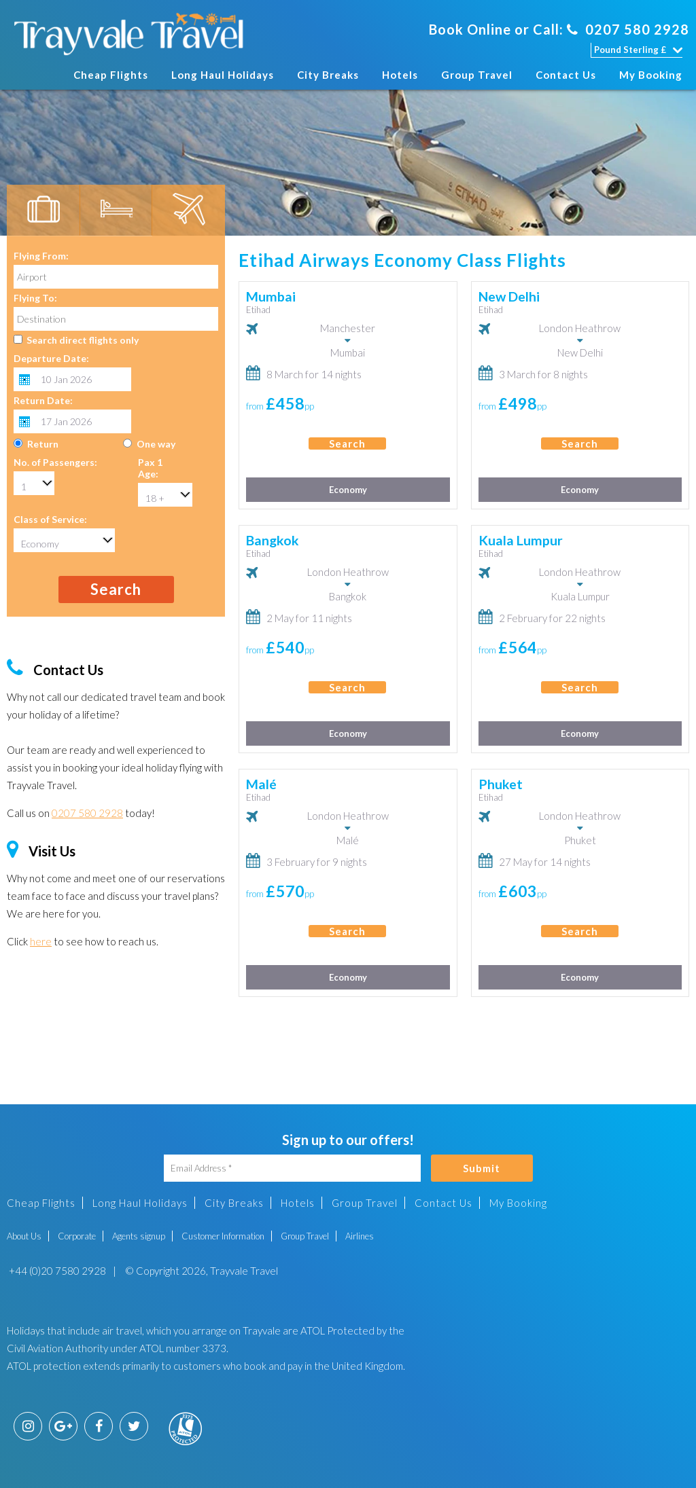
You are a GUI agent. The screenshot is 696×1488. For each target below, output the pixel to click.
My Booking (650, 75)
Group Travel (476, 75)
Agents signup (138, 1236)
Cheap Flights (110, 75)
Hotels (400, 75)
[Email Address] (292, 1168)
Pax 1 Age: (150, 467)
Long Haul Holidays (222, 75)
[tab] (43, 210)
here (41, 941)
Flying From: (41, 255)
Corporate (77, 1236)
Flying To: (35, 298)
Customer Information (222, 1236)
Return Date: (43, 400)
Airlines (359, 1236)
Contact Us (566, 75)
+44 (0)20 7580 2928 (56, 1271)
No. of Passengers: (55, 462)
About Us (24, 1236)
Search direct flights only (83, 340)
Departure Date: (51, 358)
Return (42, 444)
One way (156, 444)
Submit (481, 1168)
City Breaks (328, 75)
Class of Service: (50, 519)
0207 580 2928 (628, 29)
